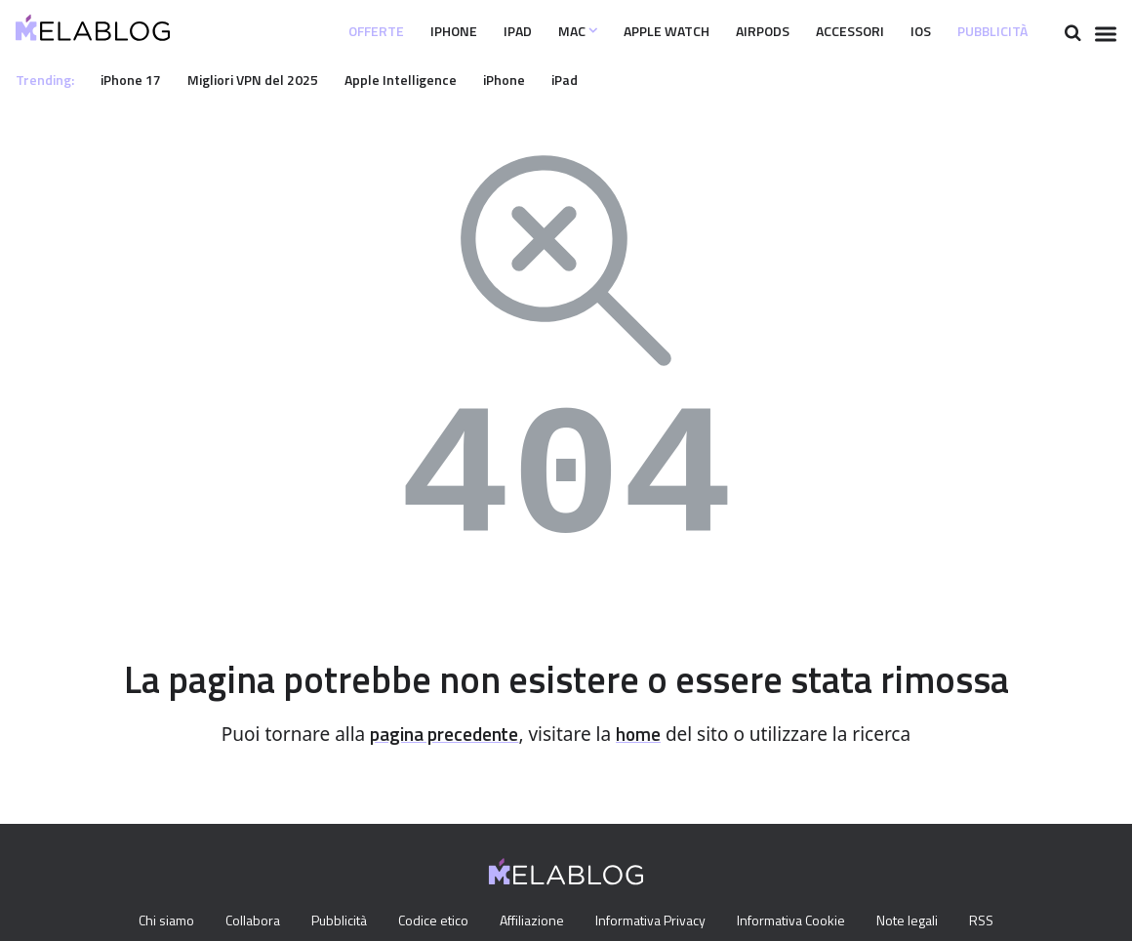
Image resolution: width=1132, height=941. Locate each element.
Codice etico (429, 921)
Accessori (826, 31)
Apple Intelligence (420, 79)
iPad (456, 31)
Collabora (241, 921)
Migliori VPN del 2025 (266, 79)
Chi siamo (150, 921)
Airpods (727, 31)
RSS (998, 921)
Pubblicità (986, 31)
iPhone (387, 31)
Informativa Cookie (800, 921)
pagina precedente (441, 734)
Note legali (920, 921)
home (645, 734)
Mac (522, 31)
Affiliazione (531, 921)
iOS (905, 31)
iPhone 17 (137, 79)
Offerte (302, 31)
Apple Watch (620, 31)
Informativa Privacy (653, 921)
